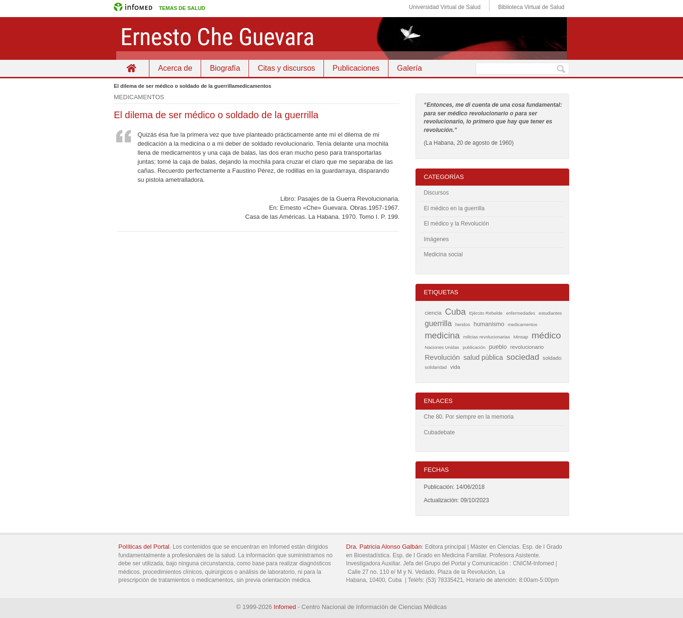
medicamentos (522, 324)
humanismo (488, 324)
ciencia (433, 313)
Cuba (455, 312)
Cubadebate (439, 432)
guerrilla (438, 323)
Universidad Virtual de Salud (444, 7)
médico (546, 335)
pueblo (498, 347)
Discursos (436, 192)
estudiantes (550, 313)
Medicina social (443, 254)
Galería (409, 68)
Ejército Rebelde (485, 313)
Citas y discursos (286, 68)
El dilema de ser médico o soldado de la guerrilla (216, 115)
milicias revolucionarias (486, 336)
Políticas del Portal (144, 546)
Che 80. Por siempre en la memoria (469, 416)
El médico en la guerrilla (454, 208)
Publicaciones (355, 68)
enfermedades (520, 313)
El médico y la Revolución (456, 223)
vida (455, 367)
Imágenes (436, 239)
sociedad (523, 357)
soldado (552, 358)
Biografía (225, 68)
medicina (442, 335)
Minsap (521, 336)
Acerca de (175, 68)
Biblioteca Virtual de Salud (531, 7)
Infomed (285, 606)
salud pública (483, 357)
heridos (462, 324)
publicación (473, 347)
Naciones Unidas (442, 347)
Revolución (442, 357)
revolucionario (527, 347)
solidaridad (436, 367)
